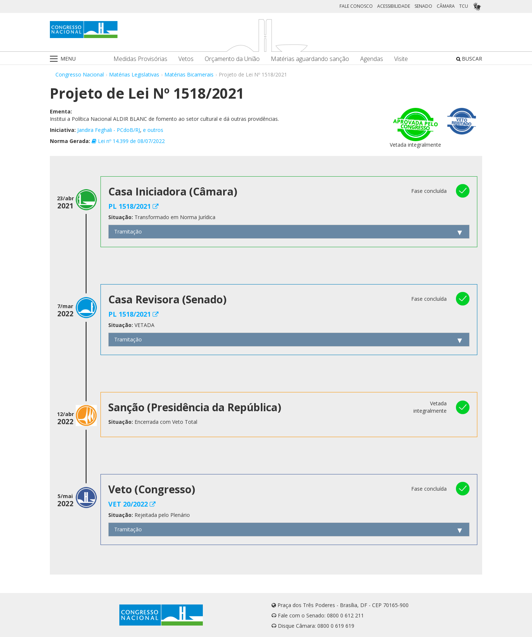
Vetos (186, 59)
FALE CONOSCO (356, 6)
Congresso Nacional (79, 74)
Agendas (371, 59)
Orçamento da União (232, 59)
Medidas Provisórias (140, 59)
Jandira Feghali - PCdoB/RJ (108, 129)
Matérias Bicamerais (189, 74)
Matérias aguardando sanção (310, 59)
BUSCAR (469, 58)
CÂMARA (446, 6)
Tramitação (128, 231)
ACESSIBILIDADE (393, 6)
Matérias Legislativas (134, 74)
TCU (463, 6)
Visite (401, 59)
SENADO (423, 6)
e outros (153, 129)
